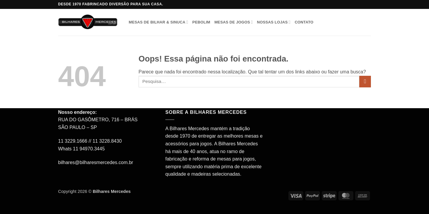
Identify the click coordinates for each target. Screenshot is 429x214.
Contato (304, 22)
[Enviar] (365, 81)
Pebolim (201, 22)
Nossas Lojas (273, 22)
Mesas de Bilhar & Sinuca (158, 22)
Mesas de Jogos (233, 22)
